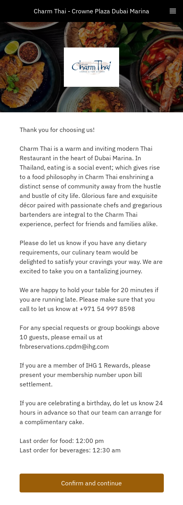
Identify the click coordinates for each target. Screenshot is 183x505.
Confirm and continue (91, 483)
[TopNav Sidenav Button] (173, 11)
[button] (92, 483)
